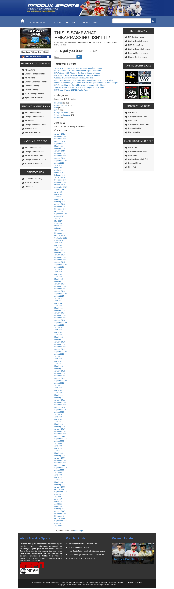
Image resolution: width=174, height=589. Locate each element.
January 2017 (59, 231)
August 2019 (59, 163)
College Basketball (61, 113)
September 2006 (60, 521)
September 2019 (60, 161)
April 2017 (58, 223)
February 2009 (59, 455)
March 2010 (58, 424)
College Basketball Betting (36, 82)
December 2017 (60, 206)
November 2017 (60, 209)
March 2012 (58, 366)
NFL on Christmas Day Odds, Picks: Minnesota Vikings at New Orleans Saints (83, 80)
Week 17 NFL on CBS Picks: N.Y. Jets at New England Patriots (78, 68)
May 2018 (58, 194)
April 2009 (58, 451)
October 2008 (59, 465)
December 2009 (60, 431)
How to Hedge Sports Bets (79, 547)
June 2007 (58, 499)
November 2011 (60, 376)
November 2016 (60, 233)
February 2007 (59, 509)
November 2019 (60, 156)
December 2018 (60, 180)
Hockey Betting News (137, 57)
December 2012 (60, 344)
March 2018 (58, 199)
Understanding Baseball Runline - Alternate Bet (86, 555)
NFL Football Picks (33, 113)
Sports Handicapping (62, 115)
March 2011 (58, 395)
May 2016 (58, 245)
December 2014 (60, 286)
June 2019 (58, 165)
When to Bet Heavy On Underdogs (82, 558)
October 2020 (59, 141)
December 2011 (60, 373)
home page (78, 531)
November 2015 (60, 260)
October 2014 (59, 291)
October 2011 (59, 378)
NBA (56, 108)
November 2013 (60, 318)
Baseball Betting (32, 86)
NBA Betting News (136, 45)
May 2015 (58, 274)
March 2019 (58, 173)
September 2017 (60, 214)
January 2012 (59, 371)
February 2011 (59, 397)
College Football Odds (34, 152)
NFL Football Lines (33, 148)
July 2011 (58, 385)
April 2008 (58, 480)
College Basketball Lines (35, 159)
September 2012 (60, 352)
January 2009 (59, 458)
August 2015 (59, 267)
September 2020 (60, 144)
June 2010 (58, 417)
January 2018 (59, 204)
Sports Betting (89, 23)
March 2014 (58, 308)
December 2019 (60, 153)
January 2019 (59, 177)
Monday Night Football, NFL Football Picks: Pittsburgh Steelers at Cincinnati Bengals (86, 83)
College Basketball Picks (35, 125)
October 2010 (59, 407)
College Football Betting (35, 74)
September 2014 (60, 293)
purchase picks (37, 23)
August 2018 (59, 190)
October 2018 (59, 185)
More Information (32, 183)
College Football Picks (34, 117)
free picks (56, 23)
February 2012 (59, 368)
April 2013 (58, 335)
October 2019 (59, 158)
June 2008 (58, 475)
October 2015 (59, 262)
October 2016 (59, 235)
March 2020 (58, 146)
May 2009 (58, 448)
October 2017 (59, 211)
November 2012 (60, 347)
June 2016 (58, 243)
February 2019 (59, 175)
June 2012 (58, 359)
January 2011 (59, 400)
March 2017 (58, 226)
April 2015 (58, 277)
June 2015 (58, 272)
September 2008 (60, 468)
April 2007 (58, 504)
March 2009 (58, 453)
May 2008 (58, 477)
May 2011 (58, 390)
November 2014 (60, 289)
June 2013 (58, 330)
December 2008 (60, 460)
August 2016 (59, 240)
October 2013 (59, 320)
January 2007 (59, 511)
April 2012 (58, 364)
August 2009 (59, 441)
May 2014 (58, 303)
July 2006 (58, 526)
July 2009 (58, 443)
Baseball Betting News (138, 53)
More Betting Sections (34, 94)
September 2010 (60, 410)
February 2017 (59, 228)
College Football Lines (137, 116)
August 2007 (59, 494)
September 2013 (60, 323)
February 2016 (59, 252)
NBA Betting (30, 78)
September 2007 (60, 492)
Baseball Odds (134, 128)
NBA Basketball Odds (34, 156)
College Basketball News (139, 49)
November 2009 (60, 434)
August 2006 (59, 523)
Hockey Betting (31, 90)
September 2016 (60, 238)
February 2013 (59, 339)
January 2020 (59, 151)
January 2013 (59, 342)
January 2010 (59, 429)
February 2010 (59, 426)
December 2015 (60, 257)
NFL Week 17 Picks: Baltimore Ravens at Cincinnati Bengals (77, 75)
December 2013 (60, 315)
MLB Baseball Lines (33, 163)
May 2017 (58, 221)
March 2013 (58, 337)
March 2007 (58, 506)
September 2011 (60, 381)
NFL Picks (132, 147)
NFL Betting (30, 70)
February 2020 (59, 148)
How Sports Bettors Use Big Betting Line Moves (87, 551)
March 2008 (58, 482)
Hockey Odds (134, 132)
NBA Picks (29, 121)
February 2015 (59, 281)
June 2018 (58, 192)
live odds (71, 23)
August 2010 (59, 412)
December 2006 (60, 514)
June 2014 (58, 301)
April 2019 (58, 170)
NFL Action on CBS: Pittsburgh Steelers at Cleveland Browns (77, 73)
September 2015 (60, 264)
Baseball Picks (31, 129)
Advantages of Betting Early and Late (83, 544)
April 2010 (58, 422)
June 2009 (58, 446)
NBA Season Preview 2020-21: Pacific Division (71, 90)
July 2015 (58, 269)
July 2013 (58, 327)
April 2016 (58, 248)
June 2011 (58, 388)
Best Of (57, 117)
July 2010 (58, 414)
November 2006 (60, 516)
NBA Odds (132, 120)
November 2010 (60, 405)
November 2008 (60, 463)
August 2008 (59, 470)
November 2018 (60, 182)
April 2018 (58, 197)
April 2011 (58, 393)
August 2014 (59, 296)
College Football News (138, 41)
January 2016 (59, 255)
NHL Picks (132, 167)
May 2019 (58, 168)
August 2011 (59, 383)
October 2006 (59, 518)
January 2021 (59, 134)
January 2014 (59, 313)
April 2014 (58, 306)
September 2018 (60, 187)
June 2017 (58, 219)
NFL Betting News (136, 37)
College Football (60, 105)
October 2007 (59, 489)
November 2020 (60, 139)
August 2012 (59, 354)
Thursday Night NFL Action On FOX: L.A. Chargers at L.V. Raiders (79, 87)
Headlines (58, 103)
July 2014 (58, 298)
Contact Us (29, 187)
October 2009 (59, 436)
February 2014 (59, 310)
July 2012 (58, 356)
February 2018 (59, 202)
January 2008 (59, 487)
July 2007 (58, 497)
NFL (56, 110)
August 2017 (59, 216)
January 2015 (59, 284)
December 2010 (60, 402)
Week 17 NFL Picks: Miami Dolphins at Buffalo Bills (73, 78)
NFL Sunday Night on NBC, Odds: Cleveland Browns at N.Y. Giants (79, 85)
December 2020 (60, 136)
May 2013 (58, 332)
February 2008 (59, 485)
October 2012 (59, 349)
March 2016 (58, 250)
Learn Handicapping (33, 179)
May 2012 (58, 361)
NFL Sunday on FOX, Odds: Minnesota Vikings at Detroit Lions (78, 71)
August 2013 (59, 325)
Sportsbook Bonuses (34, 98)
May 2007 (58, 501)
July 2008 (58, 472)
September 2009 (60, 439)
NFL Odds (132, 112)
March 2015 (58, 279)
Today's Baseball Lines (129, 559)
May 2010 (58, 419)
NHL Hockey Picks (33, 133)
